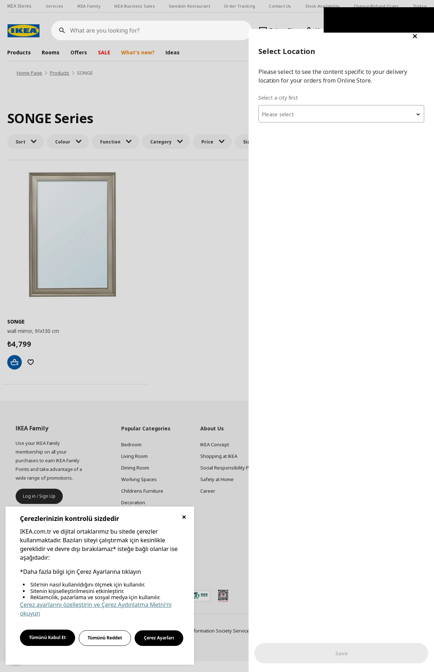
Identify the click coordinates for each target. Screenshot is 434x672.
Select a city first (289, 68)
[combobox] (347, 84)
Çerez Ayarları (159, 638)
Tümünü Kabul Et (47, 637)
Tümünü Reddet (105, 638)
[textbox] (347, 85)
